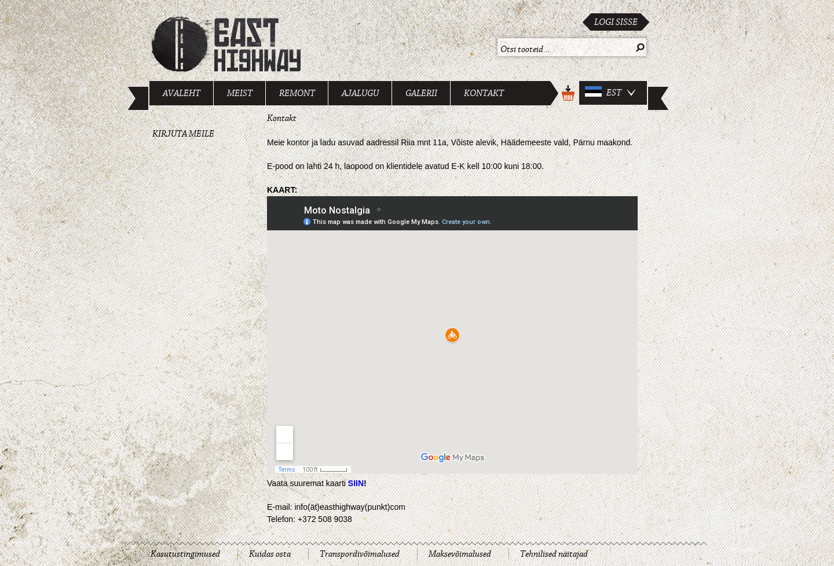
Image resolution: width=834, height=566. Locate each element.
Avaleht (181, 93)
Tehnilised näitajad (554, 554)
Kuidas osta (270, 554)
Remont (297, 93)
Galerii (421, 93)
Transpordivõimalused (360, 554)
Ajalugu (360, 93)
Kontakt (484, 93)
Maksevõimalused (460, 554)
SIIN (356, 483)
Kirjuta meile (183, 133)
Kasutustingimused (185, 554)
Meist (240, 93)
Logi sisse (616, 22)
